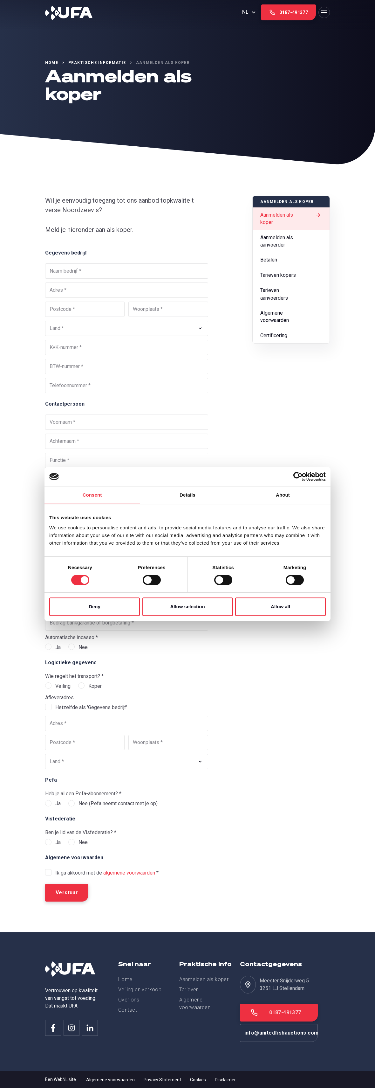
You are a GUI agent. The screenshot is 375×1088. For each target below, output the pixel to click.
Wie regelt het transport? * (74, 676)
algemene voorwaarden (129, 873)
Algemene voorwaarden (288, 317)
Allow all (280, 606)
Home (51, 62)
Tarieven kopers (288, 276)
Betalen (288, 261)
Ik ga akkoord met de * (107, 873)
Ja (58, 647)
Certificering (288, 337)
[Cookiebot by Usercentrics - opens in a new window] (298, 476)
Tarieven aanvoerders (288, 295)
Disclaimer (225, 1079)
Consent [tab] (92, 495)
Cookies (198, 1079)
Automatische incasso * (71, 637)
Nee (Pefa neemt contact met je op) (118, 803)
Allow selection (187, 606)
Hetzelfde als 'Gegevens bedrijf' (91, 707)
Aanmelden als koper (291, 218)
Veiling (63, 686)
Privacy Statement (162, 1079)
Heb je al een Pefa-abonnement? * (83, 794)
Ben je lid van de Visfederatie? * (80, 832)
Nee (83, 647)
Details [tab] (187, 495)
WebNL (61, 1079)
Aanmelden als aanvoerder (288, 241)
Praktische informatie (97, 62)
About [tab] (283, 495)
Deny (94, 606)
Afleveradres (59, 697)
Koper (95, 686)
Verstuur (67, 892)
